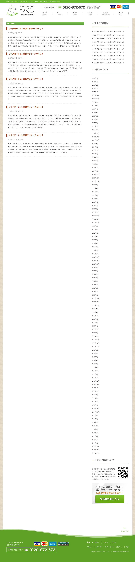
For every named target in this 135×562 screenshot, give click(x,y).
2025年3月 (95, 123)
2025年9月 (95, 102)
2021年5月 (95, 281)
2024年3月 (95, 164)
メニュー (59, 14)
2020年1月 (95, 336)
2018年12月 (95, 381)
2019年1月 (95, 377)
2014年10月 (95, 412)
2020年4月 (95, 326)
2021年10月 (95, 264)
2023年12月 (95, 174)
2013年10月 (95, 453)
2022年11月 (95, 219)
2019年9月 (95, 350)
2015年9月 (95, 391)
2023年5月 (95, 199)
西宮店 (114, 542)
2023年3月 (95, 205)
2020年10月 (95, 305)
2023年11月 (95, 178)
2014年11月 (95, 408)
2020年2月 (95, 333)
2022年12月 (95, 216)
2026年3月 (95, 81)
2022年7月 (95, 233)
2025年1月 (95, 130)
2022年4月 (95, 243)
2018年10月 (95, 388)
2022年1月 (95, 254)
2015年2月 (95, 402)
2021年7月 (95, 274)
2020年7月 (95, 316)
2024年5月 (95, 157)
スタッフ (90, 14)
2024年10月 (95, 140)
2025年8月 (95, 106)
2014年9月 (95, 415)
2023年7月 (95, 192)
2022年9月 (95, 226)
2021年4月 (95, 285)
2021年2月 (95, 291)
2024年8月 (95, 147)
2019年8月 (95, 353)
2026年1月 (95, 88)
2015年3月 (95, 398)
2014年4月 (95, 433)
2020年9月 (95, 309)
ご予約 (105, 14)
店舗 (44, 14)
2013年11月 (95, 450)
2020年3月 (95, 329)
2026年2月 (95, 85)
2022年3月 (95, 247)
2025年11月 (95, 95)
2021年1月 (95, 295)
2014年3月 (95, 436)
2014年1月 (95, 443)
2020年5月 (95, 322)
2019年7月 (95, 357)
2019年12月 (95, 340)
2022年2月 (95, 250)
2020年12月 (95, 298)
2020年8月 (95, 312)
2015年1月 (95, 405)
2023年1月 (95, 212)
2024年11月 (95, 137)
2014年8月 (95, 419)
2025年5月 (95, 116)
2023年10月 (95, 181)
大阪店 (105, 542)
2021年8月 (95, 271)
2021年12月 (95, 257)
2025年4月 (95, 119)
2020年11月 (95, 302)
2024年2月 (95, 168)
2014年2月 (95, 439)
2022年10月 (95, 223)
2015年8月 (95, 395)
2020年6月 (95, 319)
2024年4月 (95, 161)
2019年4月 (95, 367)
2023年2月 (95, 209)
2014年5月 (95, 429)
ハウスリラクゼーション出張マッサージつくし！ (108, 32)
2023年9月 (95, 185)
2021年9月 (95, 267)
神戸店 (97, 542)
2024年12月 (95, 133)
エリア (75, 14)
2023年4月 (95, 202)
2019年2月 (95, 374)
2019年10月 (95, 347)
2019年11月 (95, 343)
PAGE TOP (125, 531)
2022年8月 (95, 229)
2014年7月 (95, 422)
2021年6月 (95, 278)
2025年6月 (95, 112)
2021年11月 (95, 260)
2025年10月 (95, 99)
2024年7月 (95, 150)
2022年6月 (95, 236)
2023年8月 (95, 188)
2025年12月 (95, 92)
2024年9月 (95, 143)
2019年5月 (95, 364)
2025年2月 (95, 126)
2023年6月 (95, 195)
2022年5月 (95, 240)
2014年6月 (95, 426)
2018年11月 (95, 384)
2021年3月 (95, 288)
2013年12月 (95, 446)
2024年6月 (95, 154)
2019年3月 (95, 371)
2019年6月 (95, 360)
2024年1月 (95, 171)
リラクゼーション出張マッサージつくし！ (25, 29)
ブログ (121, 14)
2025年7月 (95, 109)
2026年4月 (95, 78)
